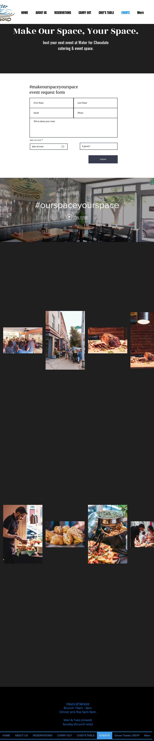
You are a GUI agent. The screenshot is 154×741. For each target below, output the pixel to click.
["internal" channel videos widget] (77, 210)
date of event (37, 140)
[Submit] (103, 159)
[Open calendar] (63, 146)
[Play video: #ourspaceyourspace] (77, 217)
